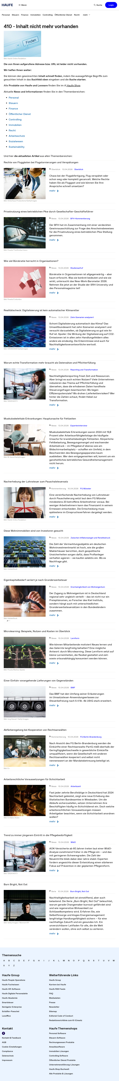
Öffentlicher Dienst (20, 114)
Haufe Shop (72, 85)
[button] (22, 5)
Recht (12, 130)
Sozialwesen (16, 141)
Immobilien (15, 125)
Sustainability (17, 147)
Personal (14, 97)
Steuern (13, 103)
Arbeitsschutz (17, 136)
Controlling (15, 119)
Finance (13, 108)
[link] (6, 15)
